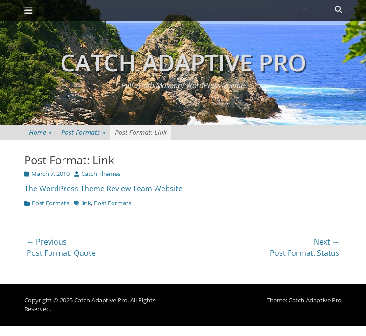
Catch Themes (100, 173)
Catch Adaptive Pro (183, 62)
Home (40, 132)
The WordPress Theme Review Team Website (103, 188)
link (86, 203)
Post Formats (83, 132)
